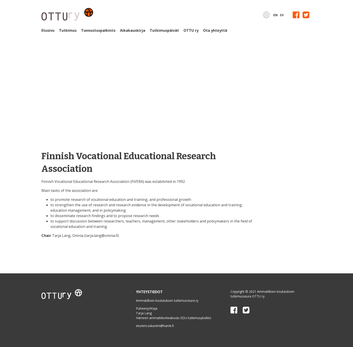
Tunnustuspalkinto (98, 30)
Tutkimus (68, 30)
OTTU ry (191, 30)
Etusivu (47, 30)
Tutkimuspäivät (164, 30)
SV (282, 15)
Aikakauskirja (132, 30)
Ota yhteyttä (215, 30)
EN (275, 15)
